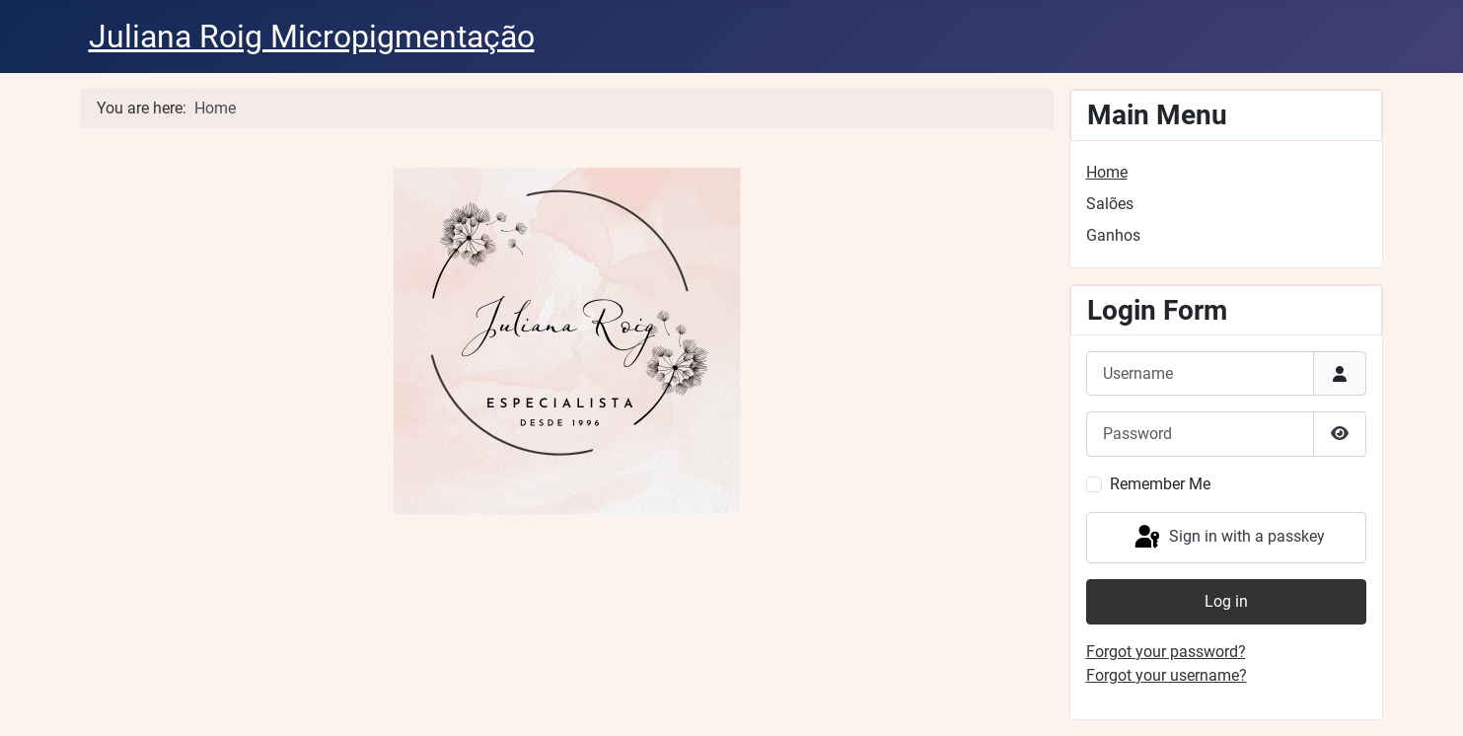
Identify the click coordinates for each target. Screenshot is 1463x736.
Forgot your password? (1166, 651)
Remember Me (1160, 484)
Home (1107, 172)
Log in (1226, 601)
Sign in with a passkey (1228, 537)
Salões (1110, 203)
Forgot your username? (1166, 675)
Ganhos (1113, 235)
